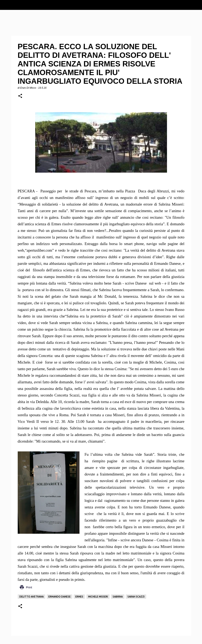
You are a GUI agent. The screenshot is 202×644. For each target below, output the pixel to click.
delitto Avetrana (31, 596)
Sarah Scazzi (136, 596)
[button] (20, 96)
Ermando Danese (59, 596)
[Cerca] (196, 5)
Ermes (79, 596)
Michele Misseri (98, 596)
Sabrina (118, 596)
